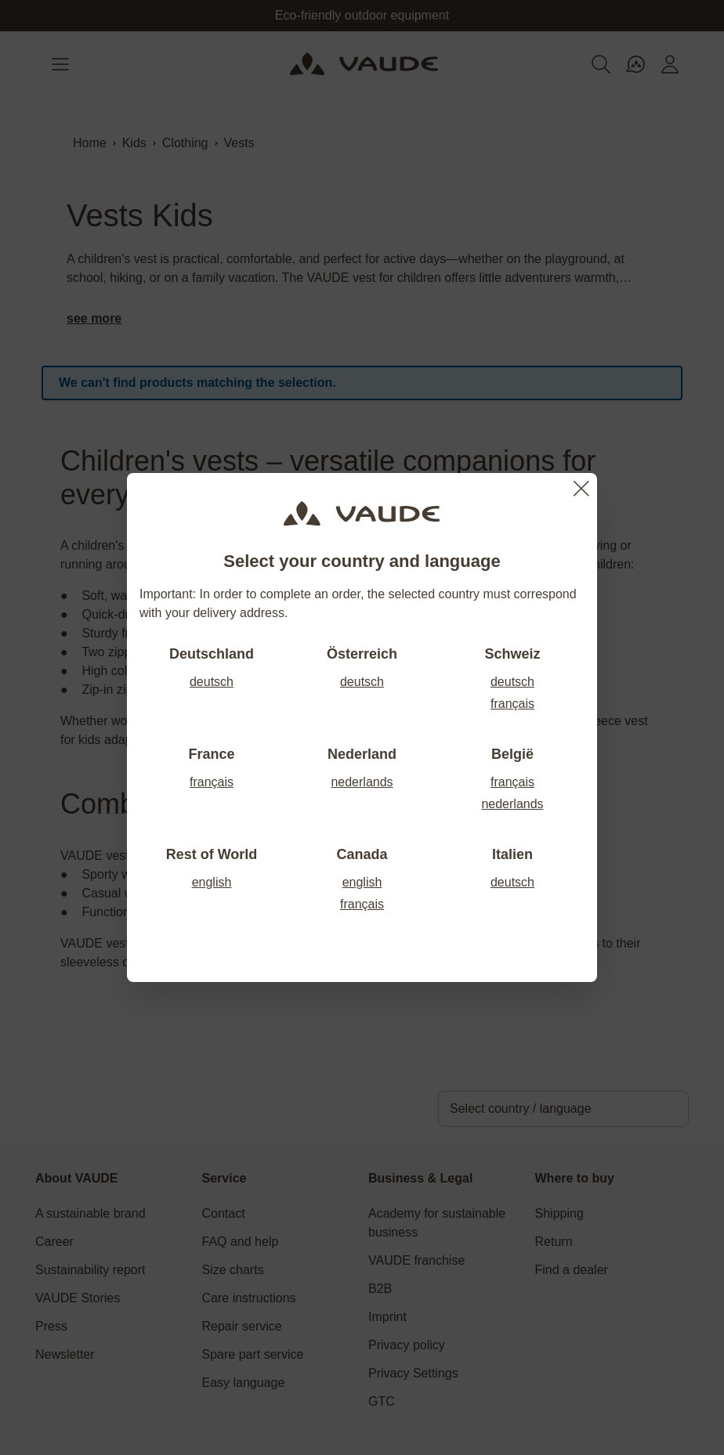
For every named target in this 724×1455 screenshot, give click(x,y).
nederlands (362, 782)
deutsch (211, 681)
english (212, 882)
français (512, 703)
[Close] (581, 488)
